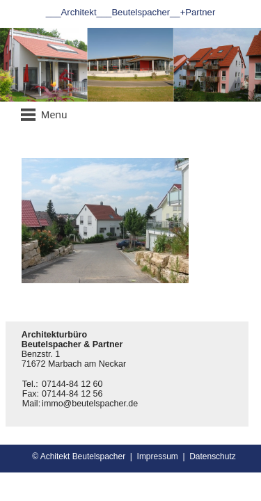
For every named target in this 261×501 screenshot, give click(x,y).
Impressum (157, 456)
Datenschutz (212, 456)
